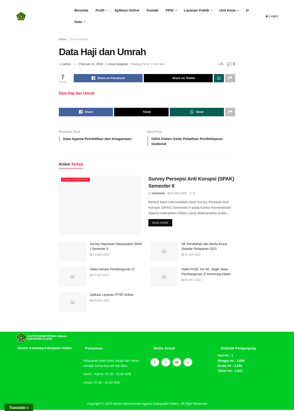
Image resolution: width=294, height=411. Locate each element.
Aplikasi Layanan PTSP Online (111, 296)
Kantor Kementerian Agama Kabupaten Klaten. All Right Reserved (160, 405)
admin (67, 64)
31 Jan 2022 (191, 255)
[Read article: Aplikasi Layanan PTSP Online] (72, 304)
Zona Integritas (79, 39)
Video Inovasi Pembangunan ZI (112, 270)
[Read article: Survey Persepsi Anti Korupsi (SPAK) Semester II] (100, 206)
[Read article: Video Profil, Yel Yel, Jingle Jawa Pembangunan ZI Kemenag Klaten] (164, 278)
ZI (247, 10)
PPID (170, 10)
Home (62, 39)
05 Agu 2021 (99, 302)
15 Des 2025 (177, 194)
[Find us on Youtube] (176, 363)
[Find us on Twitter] (165, 363)
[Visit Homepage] (40, 16)
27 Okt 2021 (99, 276)
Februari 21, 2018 (91, 64)
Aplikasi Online (126, 10)
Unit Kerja (227, 10)
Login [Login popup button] (272, 16)
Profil (100, 10)
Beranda (81, 10)
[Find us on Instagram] (188, 363)
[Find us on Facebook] (154, 363)
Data (78, 22)
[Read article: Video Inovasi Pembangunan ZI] (72, 278)
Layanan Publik (196, 10)
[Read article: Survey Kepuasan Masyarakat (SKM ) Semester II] (72, 253)
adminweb (158, 194)
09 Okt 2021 (191, 281)
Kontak (152, 10)
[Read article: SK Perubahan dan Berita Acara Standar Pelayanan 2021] (164, 253)
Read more (162, 223)
